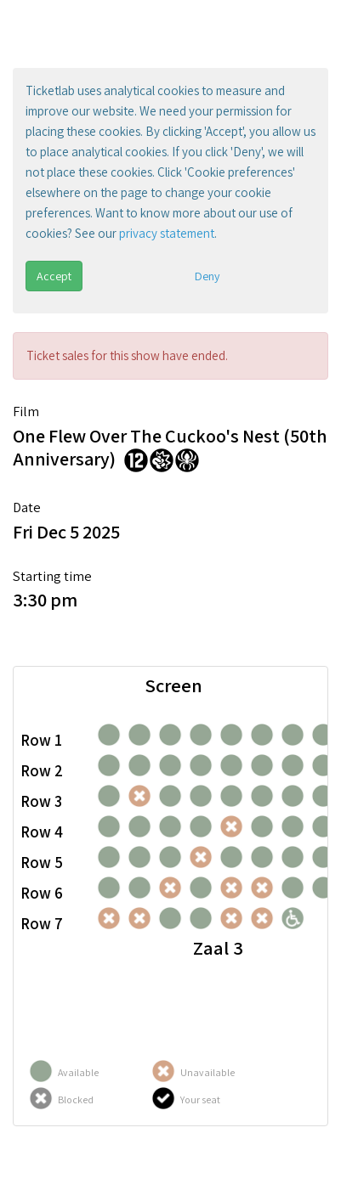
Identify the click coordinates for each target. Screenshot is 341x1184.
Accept (54, 276)
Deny (207, 276)
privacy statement (166, 233)
